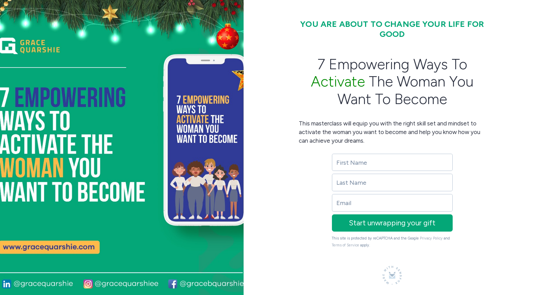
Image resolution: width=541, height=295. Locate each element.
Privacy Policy (431, 238)
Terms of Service (345, 245)
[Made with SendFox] (392, 275)
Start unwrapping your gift (392, 222)
